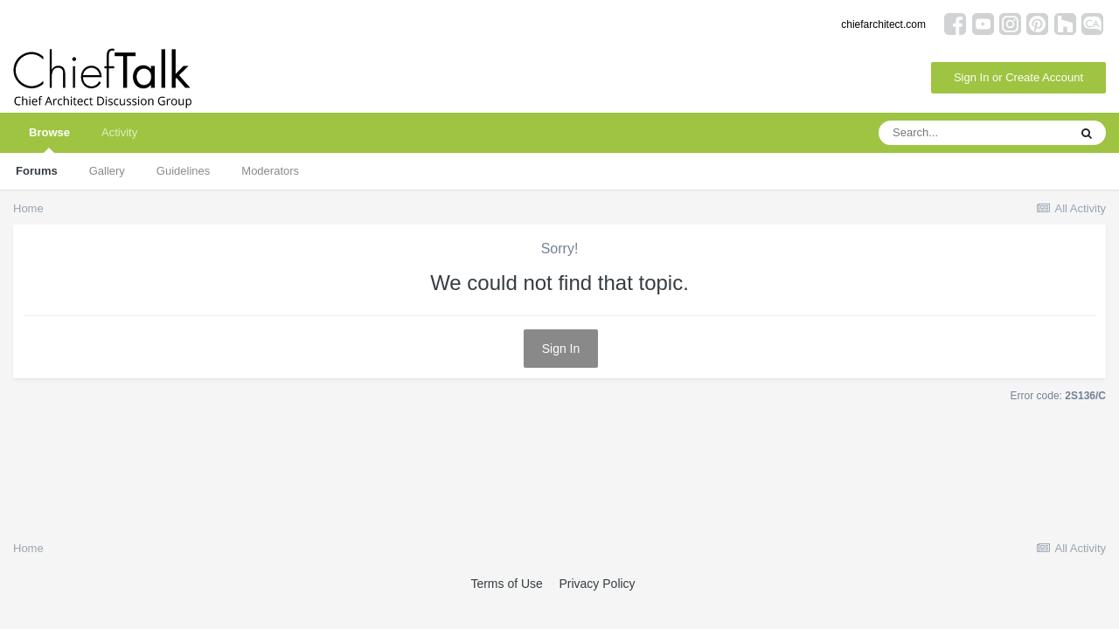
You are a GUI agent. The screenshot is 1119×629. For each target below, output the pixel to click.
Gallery (107, 170)
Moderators (270, 170)
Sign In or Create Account (1018, 77)
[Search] (973, 133)
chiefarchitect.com (883, 24)
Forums (37, 170)
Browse (49, 139)
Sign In (561, 349)
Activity (119, 132)
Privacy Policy (597, 584)
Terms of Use (506, 584)
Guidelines (183, 170)
